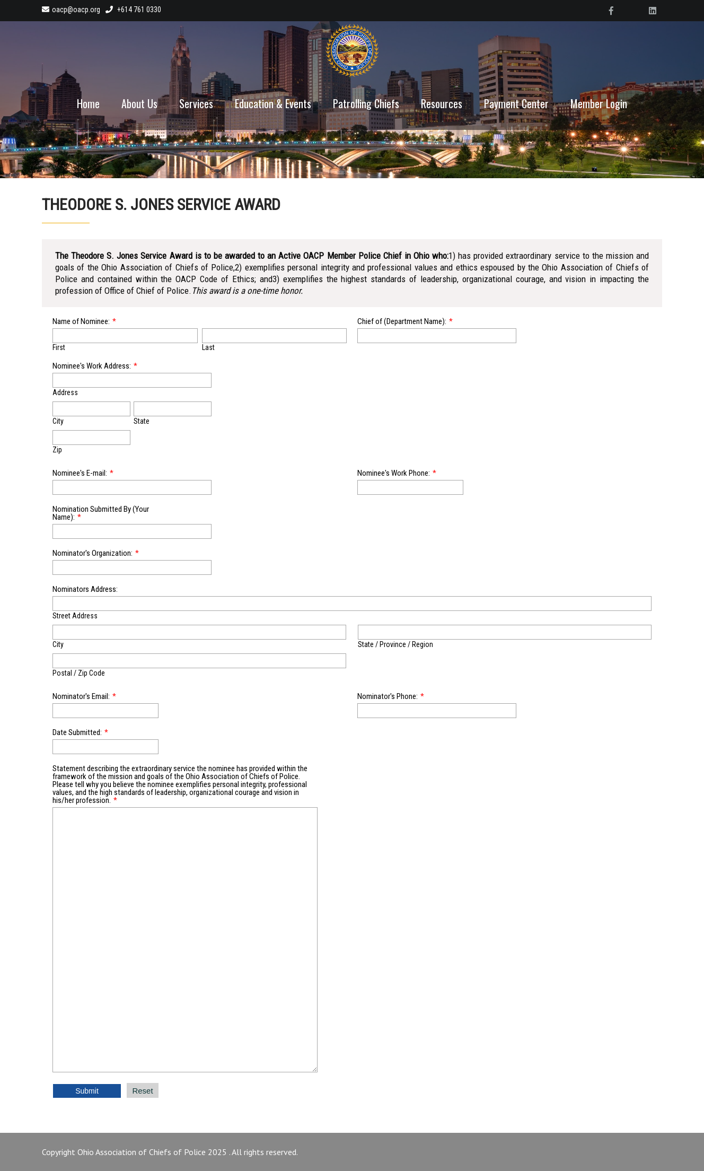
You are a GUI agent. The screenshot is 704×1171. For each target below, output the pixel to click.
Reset (142, 1090)
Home (88, 103)
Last (208, 347)
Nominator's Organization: (92, 553)
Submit (87, 1091)
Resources (441, 103)
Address (65, 392)
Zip (57, 449)
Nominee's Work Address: (91, 366)
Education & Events (273, 103)
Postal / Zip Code (78, 673)
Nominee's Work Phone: (393, 473)
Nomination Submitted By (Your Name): (100, 513)
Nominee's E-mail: (79, 473)
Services (196, 103)
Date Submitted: (77, 732)
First (58, 347)
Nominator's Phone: (387, 696)
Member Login (598, 103)
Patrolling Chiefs (366, 103)
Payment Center (516, 103)
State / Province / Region (395, 644)
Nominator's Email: (81, 696)
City (58, 421)
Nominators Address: (85, 589)
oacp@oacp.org (71, 9)
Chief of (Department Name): (401, 321)
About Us (139, 103)
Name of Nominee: (81, 321)
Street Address (75, 615)
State (141, 421)
